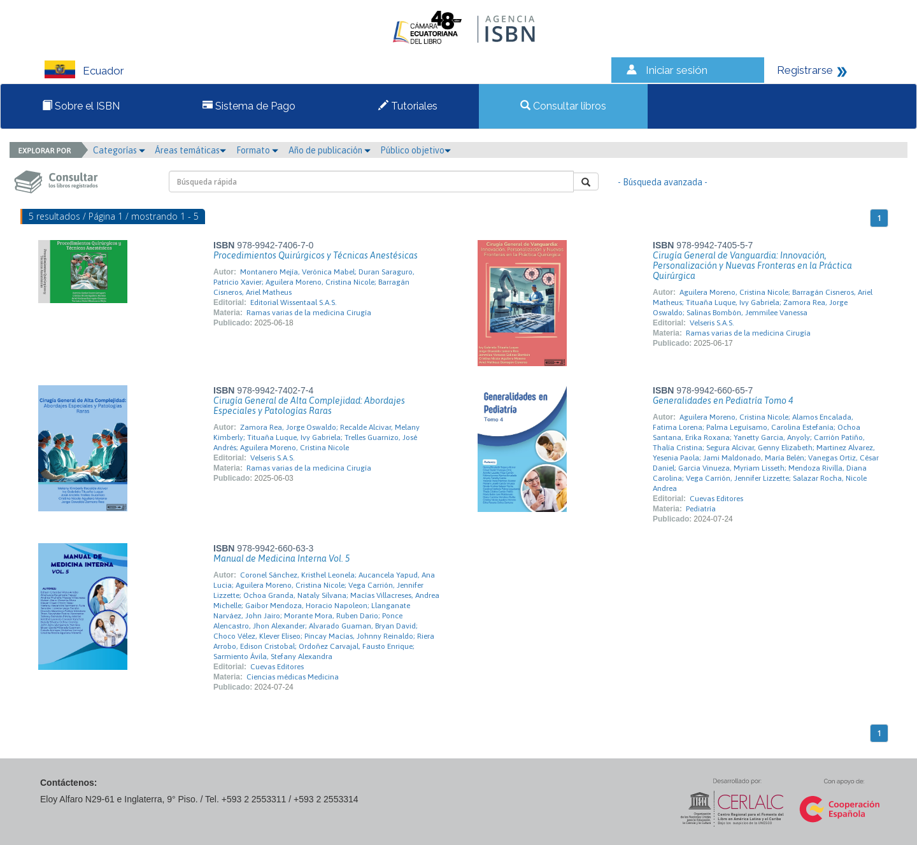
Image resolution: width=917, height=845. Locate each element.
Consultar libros (563, 106)
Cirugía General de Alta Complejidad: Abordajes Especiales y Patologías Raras (309, 405)
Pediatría (701, 508)
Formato (257, 150)
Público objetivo (415, 150)
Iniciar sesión (676, 70)
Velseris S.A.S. (712, 322)
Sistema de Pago (249, 106)
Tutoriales (407, 106)
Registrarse (805, 70)
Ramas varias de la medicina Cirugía (308, 312)
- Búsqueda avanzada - (662, 182)
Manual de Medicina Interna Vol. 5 (281, 558)
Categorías (119, 150)
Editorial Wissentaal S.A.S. (293, 302)
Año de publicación (329, 150)
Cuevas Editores (716, 498)
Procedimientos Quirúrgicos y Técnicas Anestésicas (315, 255)
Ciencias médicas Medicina (292, 676)
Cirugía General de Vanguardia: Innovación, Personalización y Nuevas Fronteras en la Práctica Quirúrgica (752, 265)
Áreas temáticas (190, 150)
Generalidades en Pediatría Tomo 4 (723, 400)
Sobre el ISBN (81, 106)
